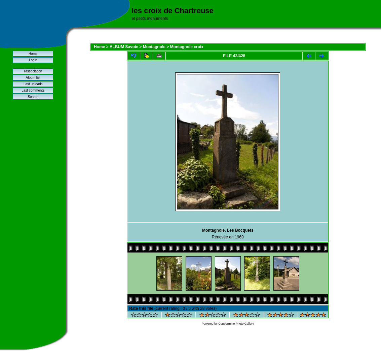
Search (33, 97)
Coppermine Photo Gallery (236, 323)
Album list (33, 77)
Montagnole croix (186, 46)
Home (33, 54)
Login (33, 60)
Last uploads (33, 84)
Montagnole (154, 46)
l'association (33, 71)
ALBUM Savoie (124, 46)
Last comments (33, 90)
